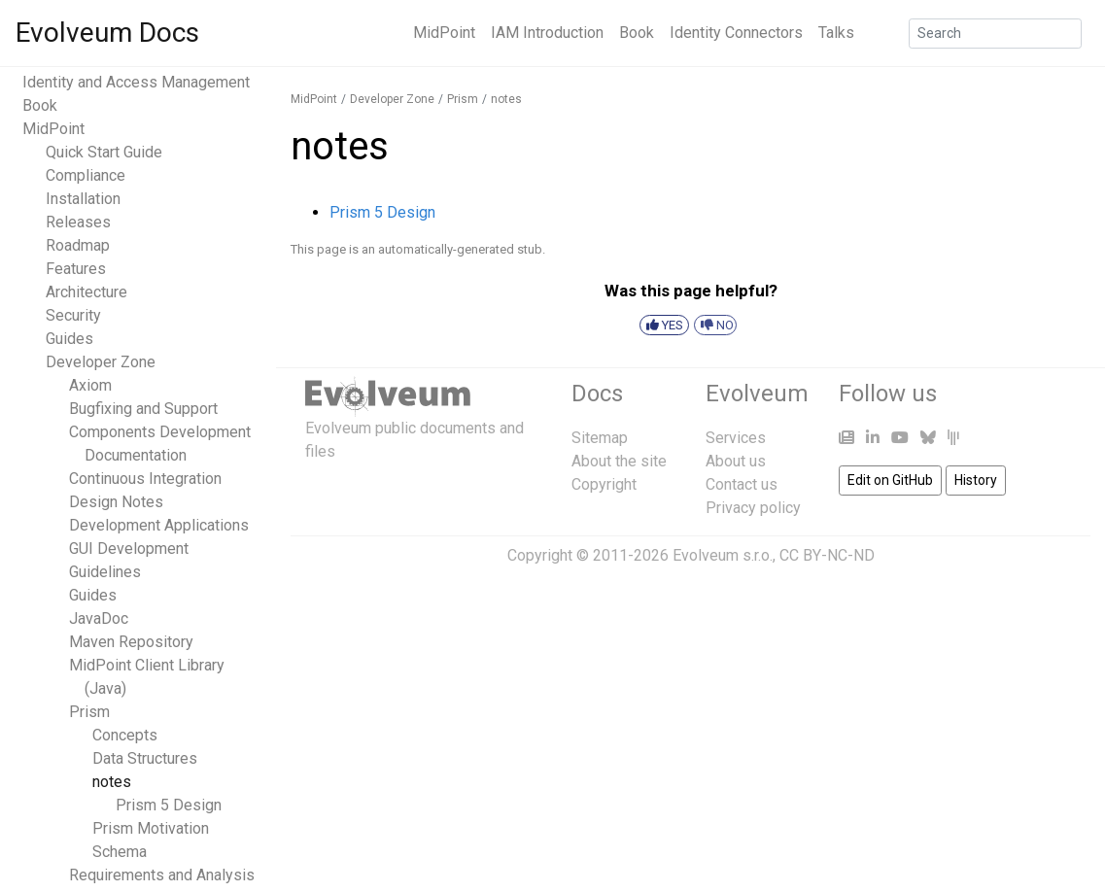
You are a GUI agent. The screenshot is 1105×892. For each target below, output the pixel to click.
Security (73, 315)
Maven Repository (131, 642)
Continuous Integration (145, 478)
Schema (119, 851)
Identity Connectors (736, 32)
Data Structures (144, 758)
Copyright (604, 484)
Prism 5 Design (169, 805)
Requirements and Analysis (162, 875)
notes (111, 781)
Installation (83, 198)
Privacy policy (753, 507)
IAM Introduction (547, 32)
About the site (619, 461)
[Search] (995, 33)
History (975, 480)
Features (76, 268)
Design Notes (116, 502)
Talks (836, 32)
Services (736, 438)
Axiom (90, 385)
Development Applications (159, 525)
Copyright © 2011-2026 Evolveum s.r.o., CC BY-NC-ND (691, 555)
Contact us (741, 484)
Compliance (85, 175)
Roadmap (78, 245)
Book (636, 32)
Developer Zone (100, 362)
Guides (69, 338)
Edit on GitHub (890, 480)
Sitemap (599, 438)
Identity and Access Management (136, 82)
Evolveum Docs (107, 33)
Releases (78, 222)
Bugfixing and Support (143, 408)
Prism (89, 712)
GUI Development (129, 548)
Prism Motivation (150, 828)
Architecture (86, 292)
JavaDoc (98, 618)
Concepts (124, 735)
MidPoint (444, 32)
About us (736, 461)
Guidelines (105, 572)
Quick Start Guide (104, 152)
